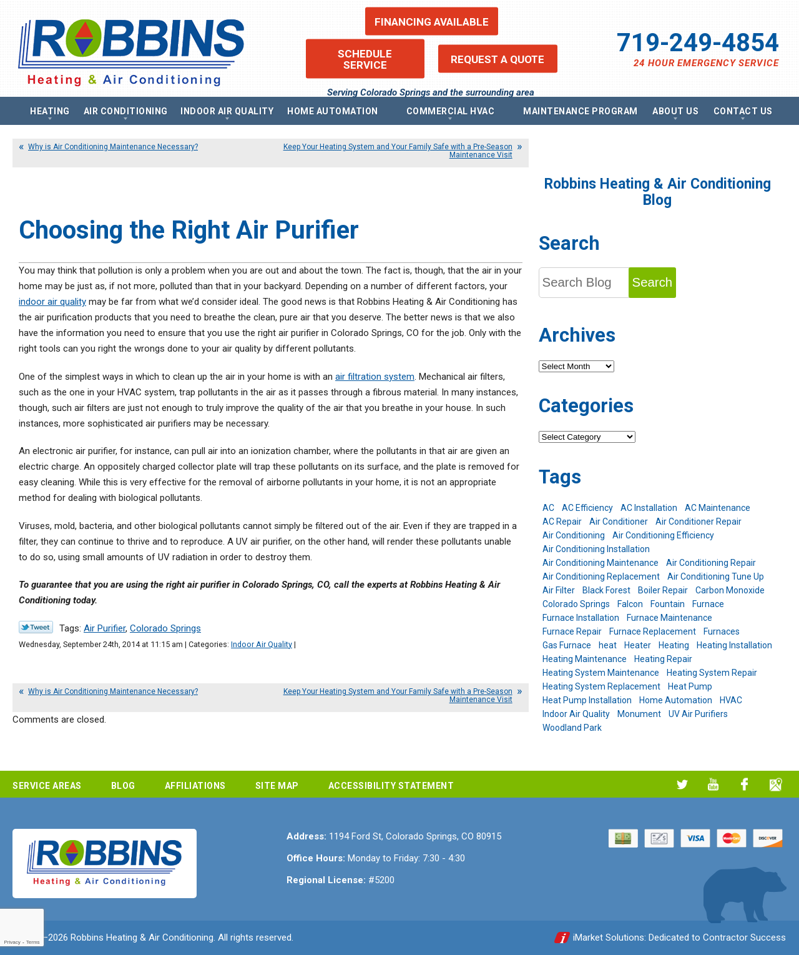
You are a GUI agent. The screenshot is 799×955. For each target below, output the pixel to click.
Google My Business (776, 784)
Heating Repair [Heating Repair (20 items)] (663, 659)
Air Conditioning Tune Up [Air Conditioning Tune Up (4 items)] (715, 576)
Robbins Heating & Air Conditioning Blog (657, 192)
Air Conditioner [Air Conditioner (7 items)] (618, 522)
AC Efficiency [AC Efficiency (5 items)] (587, 508)
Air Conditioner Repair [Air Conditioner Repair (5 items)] (698, 522)
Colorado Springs (165, 628)
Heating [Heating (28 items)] (674, 645)
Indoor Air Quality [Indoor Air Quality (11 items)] (576, 714)
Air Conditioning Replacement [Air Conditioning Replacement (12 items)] (601, 576)
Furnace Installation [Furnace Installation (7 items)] (580, 618)
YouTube (713, 784)
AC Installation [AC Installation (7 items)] (648, 508)
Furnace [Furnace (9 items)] (708, 604)
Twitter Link (36, 627)
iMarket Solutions (608, 937)
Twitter (682, 784)
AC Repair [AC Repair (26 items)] (562, 522)
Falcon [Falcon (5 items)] (630, 604)
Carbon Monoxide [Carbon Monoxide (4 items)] (730, 590)
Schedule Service (365, 59)
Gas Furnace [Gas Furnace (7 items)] (566, 645)
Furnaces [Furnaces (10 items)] (721, 631)
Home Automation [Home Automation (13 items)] (675, 700)
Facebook (744, 784)
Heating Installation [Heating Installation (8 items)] (734, 645)
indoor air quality (52, 301)
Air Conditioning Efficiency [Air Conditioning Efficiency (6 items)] (663, 535)
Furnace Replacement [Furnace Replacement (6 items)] (652, 631)
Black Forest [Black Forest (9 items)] (606, 590)
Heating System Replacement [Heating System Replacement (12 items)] (601, 686)
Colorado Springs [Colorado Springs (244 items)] (576, 604)
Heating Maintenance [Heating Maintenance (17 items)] (584, 659)
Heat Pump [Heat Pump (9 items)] (690, 686)
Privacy (12, 942)
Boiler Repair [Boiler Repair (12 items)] (663, 590)
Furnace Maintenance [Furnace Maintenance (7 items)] (669, 618)
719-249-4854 (698, 42)
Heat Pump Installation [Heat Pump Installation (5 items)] (587, 700)
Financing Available (432, 21)
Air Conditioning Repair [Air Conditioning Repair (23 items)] (711, 563)
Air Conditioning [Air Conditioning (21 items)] (573, 535)
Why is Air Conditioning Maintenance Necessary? (113, 146)
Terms (33, 942)
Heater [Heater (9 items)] (637, 645)
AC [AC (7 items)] (548, 508)
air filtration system (374, 376)
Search (652, 282)
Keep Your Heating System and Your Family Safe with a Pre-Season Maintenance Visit (397, 150)
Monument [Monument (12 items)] (639, 714)
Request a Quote (497, 58)
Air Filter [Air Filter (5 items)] (558, 590)
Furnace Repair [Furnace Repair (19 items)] (572, 631)
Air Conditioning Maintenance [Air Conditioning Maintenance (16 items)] (600, 563)
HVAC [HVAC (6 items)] (731, 700)
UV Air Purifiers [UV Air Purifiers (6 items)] (698, 714)
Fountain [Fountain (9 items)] (667, 604)
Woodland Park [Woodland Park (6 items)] (572, 728)
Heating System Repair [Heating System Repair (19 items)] (712, 673)
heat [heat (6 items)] (608, 645)
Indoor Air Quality (261, 644)
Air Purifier (104, 628)
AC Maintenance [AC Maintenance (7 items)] (717, 508)
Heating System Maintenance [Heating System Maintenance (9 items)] (600, 673)
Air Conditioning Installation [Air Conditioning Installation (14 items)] (596, 549)
